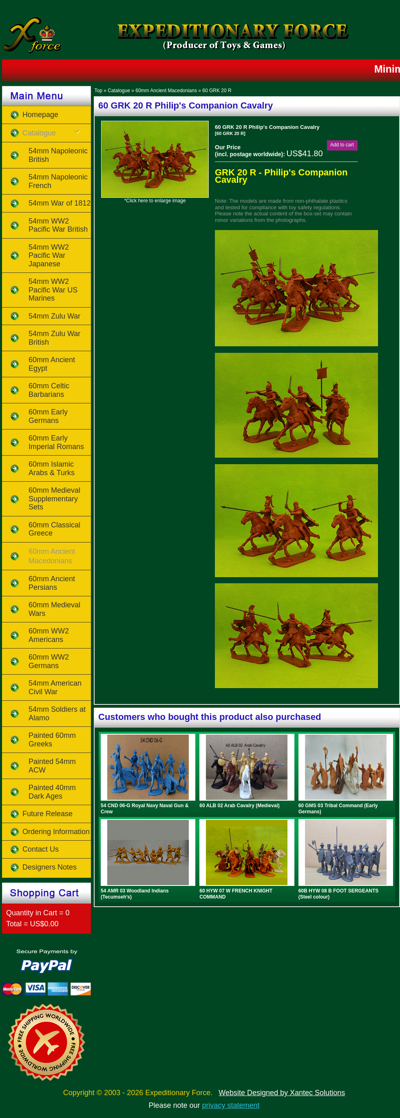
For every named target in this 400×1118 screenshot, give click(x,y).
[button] (342, 145)
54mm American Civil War (55, 687)
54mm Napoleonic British (58, 155)
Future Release (47, 814)
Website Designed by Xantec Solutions (282, 1093)
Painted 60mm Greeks (52, 739)
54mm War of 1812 (60, 203)
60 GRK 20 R (216, 90)
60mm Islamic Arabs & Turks (52, 468)
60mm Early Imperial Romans (56, 442)
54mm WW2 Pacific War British (58, 225)
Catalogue (119, 90)
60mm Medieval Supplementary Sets (54, 498)
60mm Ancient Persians (52, 583)
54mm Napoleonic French (58, 181)
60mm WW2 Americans (49, 635)
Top (98, 90)
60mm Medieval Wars (54, 609)
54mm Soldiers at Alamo (57, 713)
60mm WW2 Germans (49, 661)
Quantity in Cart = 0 (38, 913)
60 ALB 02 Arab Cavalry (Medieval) (239, 805)
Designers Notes (49, 867)
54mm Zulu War (54, 316)
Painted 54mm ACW (52, 765)
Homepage (40, 115)
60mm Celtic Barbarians (49, 390)
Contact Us (40, 849)
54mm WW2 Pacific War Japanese (49, 255)
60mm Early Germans (48, 416)
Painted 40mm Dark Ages (52, 792)
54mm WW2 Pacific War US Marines (53, 289)
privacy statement (231, 1105)
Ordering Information (56, 832)
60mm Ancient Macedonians (166, 90)
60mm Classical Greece (54, 529)
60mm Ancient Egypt (52, 364)
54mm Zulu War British (54, 338)
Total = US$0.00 (32, 924)
